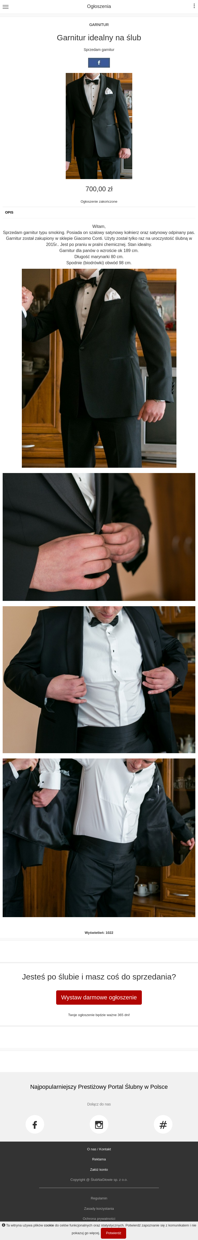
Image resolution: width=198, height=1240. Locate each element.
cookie (49, 1225)
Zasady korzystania (99, 1209)
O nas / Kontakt (99, 1149)
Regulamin (99, 1198)
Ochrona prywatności (99, 1219)
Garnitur (99, 25)
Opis (9, 212)
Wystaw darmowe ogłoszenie (99, 997)
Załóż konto (99, 1170)
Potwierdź (113, 1233)
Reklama (99, 1159)
